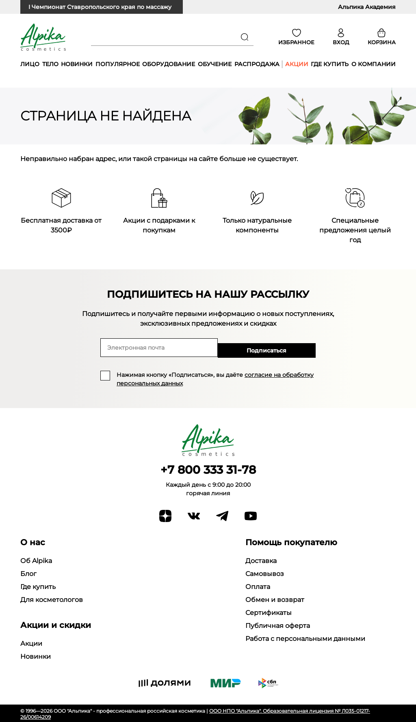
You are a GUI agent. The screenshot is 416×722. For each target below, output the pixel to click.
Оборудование (168, 64)
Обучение (215, 64)
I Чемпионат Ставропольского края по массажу (99, 7)
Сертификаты (268, 611)
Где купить (330, 64)
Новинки (77, 64)
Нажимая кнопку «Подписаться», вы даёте (215, 378)
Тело (50, 64)
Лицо (29, 64)
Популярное (117, 64)
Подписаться (289, 347)
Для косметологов (51, 598)
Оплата (257, 585)
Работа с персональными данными (305, 637)
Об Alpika (36, 559)
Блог (28, 572)
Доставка (261, 559)
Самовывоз (264, 572)
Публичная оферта (277, 624)
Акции (296, 64)
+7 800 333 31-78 (208, 468)
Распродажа (257, 64)
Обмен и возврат (274, 598)
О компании (373, 64)
